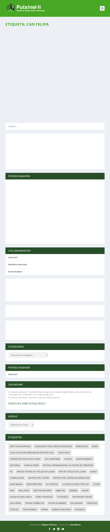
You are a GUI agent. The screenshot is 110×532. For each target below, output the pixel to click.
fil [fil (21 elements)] (11, 471)
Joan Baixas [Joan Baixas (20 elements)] (16, 484)
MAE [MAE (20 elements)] (12, 490)
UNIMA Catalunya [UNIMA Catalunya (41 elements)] (61, 509)
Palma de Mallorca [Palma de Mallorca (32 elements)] (21, 496)
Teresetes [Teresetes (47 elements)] (92, 503)
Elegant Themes (49, 524)
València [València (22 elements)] (80, 509)
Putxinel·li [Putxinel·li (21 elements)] (62, 496)
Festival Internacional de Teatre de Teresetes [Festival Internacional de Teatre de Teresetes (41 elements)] (68, 465)
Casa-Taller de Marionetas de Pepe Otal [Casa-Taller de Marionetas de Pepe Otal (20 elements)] (32, 452)
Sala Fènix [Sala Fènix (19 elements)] (15, 503)
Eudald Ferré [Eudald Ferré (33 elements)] (31, 465)
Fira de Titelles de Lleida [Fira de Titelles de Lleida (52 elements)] (72, 471)
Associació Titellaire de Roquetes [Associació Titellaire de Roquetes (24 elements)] (53, 446)
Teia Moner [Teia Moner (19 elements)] (76, 503)
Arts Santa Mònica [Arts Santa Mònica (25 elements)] (20, 446)
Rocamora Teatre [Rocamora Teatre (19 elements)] (82, 496)
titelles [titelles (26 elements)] (14, 509)
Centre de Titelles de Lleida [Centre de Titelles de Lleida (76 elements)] (25, 459)
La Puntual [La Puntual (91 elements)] (52, 484)
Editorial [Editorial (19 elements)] (15, 465)
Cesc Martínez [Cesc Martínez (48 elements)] (52, 459)
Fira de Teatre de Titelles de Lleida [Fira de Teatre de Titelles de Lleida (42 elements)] (36, 471)
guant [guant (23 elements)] (93, 471)
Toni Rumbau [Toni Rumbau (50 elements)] (30, 509)
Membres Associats (17, 264)
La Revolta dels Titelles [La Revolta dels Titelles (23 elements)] (75, 484)
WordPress (76, 524)
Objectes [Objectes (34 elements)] (60, 490)
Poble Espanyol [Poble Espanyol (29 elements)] (44, 496)
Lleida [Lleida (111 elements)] (96, 484)
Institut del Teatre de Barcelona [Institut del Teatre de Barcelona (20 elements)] (71, 477)
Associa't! (12, 257)
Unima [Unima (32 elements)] (44, 509)
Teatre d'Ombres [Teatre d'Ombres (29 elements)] (57, 503)
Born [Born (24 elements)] (95, 446)
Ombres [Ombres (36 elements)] (73, 490)
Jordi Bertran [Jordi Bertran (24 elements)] (34, 484)
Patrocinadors (15, 271)
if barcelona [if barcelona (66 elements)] (17, 477)
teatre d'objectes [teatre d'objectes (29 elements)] (34, 503)
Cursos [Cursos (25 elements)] (68, 459)
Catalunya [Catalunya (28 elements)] (64, 452)
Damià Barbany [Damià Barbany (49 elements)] (84, 459)
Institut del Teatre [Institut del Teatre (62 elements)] (38, 477)
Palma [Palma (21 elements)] (85, 490)
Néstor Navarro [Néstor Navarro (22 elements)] (43, 490)
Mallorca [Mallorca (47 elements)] (23, 490)
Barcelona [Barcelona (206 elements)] (82, 446)
